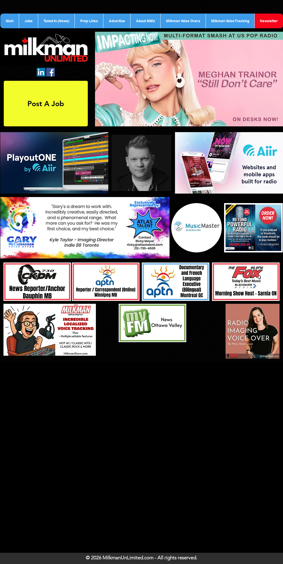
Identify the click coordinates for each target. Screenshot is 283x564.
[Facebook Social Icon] (50, 72)
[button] (28, 21)
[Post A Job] (46, 103)
